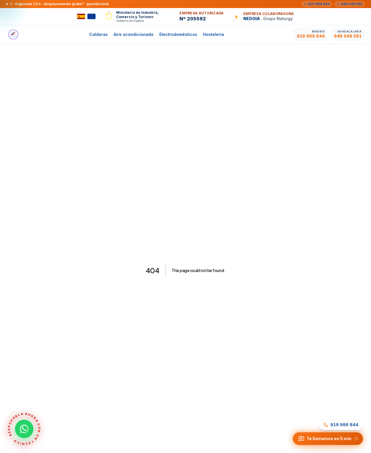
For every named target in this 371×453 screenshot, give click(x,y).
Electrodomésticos (178, 34)
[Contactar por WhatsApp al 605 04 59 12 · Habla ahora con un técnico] (24, 429)
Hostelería (213, 34)
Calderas (98, 34)
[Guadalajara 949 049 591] (349, 4)
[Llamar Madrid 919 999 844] (310, 34)
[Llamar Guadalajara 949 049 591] (347, 34)
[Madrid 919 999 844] (316, 4)
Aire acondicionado (134, 34)
